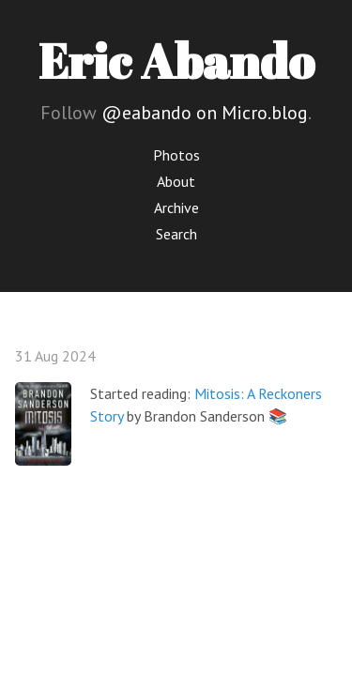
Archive (176, 207)
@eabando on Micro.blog (204, 112)
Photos (176, 155)
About (176, 181)
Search (176, 233)
